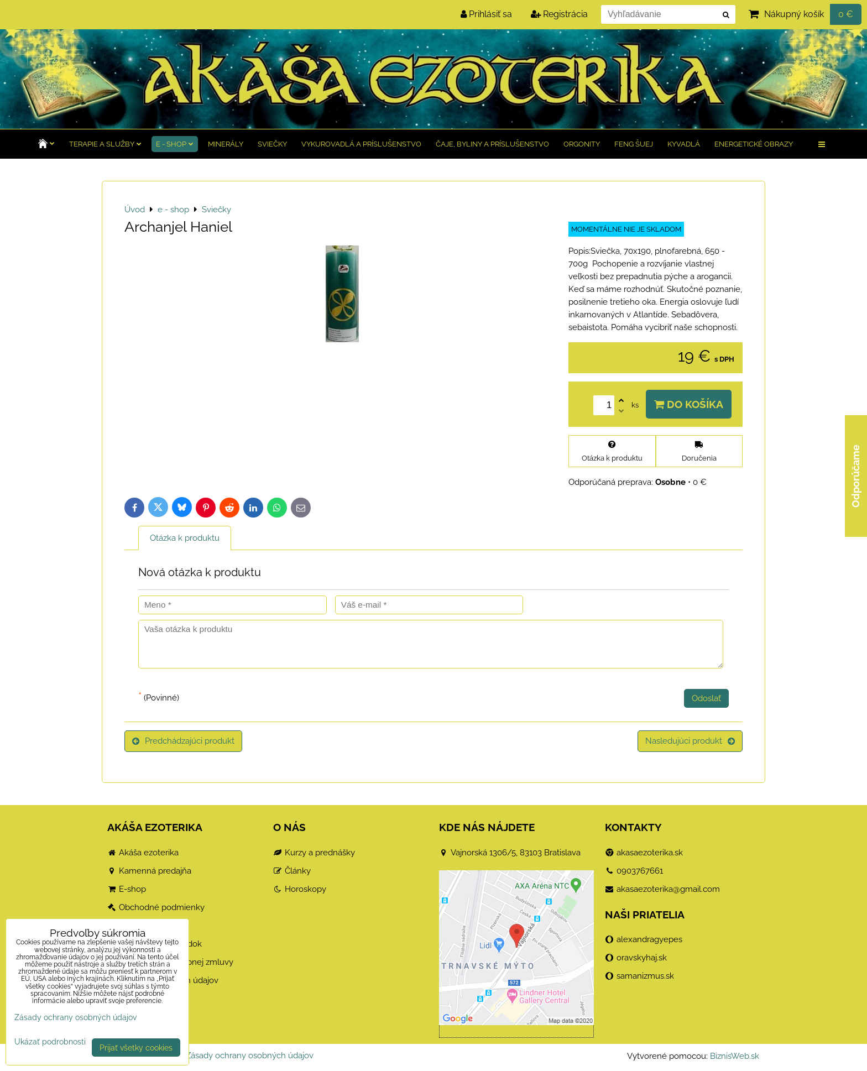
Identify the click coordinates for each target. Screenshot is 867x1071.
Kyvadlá (683, 144)
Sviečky (272, 144)
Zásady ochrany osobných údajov (250, 1055)
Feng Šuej (633, 144)
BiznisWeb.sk (734, 1056)
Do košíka (688, 404)
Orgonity (581, 144)
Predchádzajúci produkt (183, 741)
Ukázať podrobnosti (50, 1041)
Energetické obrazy (753, 144)
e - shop (175, 144)
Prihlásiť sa (486, 14)
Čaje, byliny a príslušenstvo (492, 144)
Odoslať (706, 698)
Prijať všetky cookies (136, 1047)
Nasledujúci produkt (690, 741)
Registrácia (559, 14)
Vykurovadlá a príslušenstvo (361, 144)
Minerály (225, 144)
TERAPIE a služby (105, 144)
